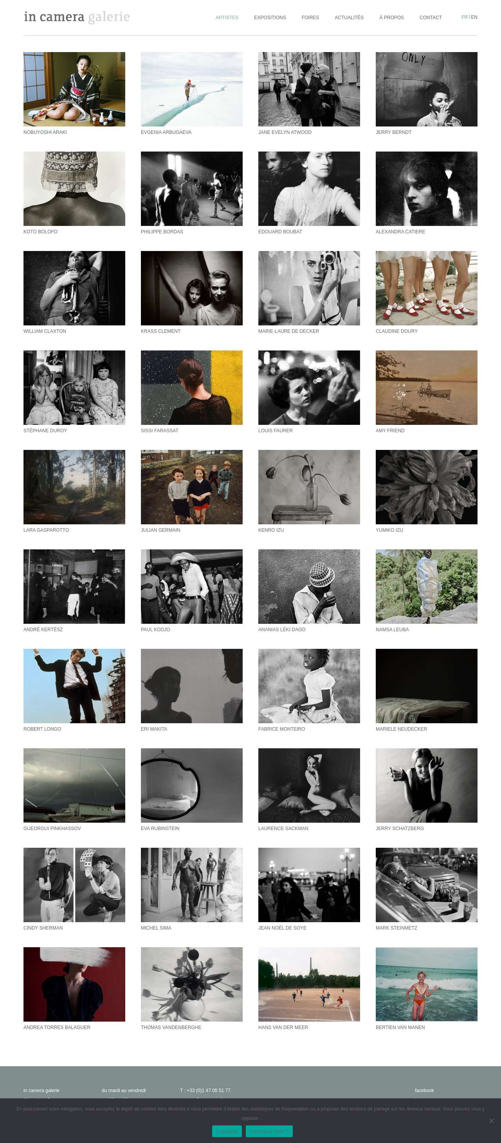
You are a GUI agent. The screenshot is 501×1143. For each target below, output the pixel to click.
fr (464, 17)
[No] (491, 1121)
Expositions (270, 17)
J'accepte (227, 1131)
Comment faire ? (269, 1131)
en (474, 17)
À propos (391, 17)
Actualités (349, 17)
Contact (431, 17)
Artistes (227, 17)
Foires (310, 17)
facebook (424, 1090)
